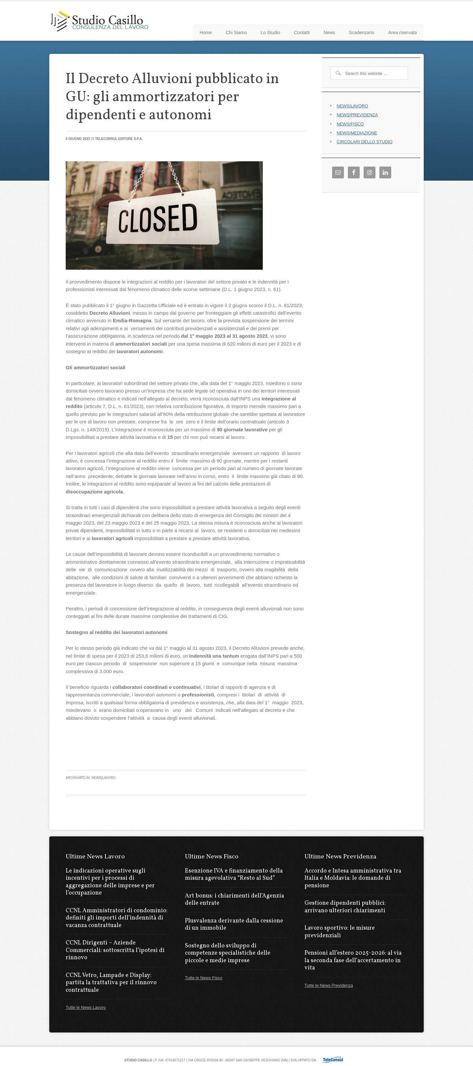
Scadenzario (361, 32)
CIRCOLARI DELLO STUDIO (365, 141)
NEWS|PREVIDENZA (357, 114)
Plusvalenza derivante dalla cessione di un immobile (234, 925)
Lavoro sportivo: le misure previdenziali (339, 932)
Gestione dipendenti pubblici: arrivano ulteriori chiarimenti (345, 907)
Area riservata (402, 32)
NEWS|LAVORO (352, 105)
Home (206, 32)
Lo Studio (270, 32)
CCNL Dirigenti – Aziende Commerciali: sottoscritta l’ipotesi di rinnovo (115, 950)
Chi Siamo (236, 32)
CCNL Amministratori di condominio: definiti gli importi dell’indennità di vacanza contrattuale (117, 918)
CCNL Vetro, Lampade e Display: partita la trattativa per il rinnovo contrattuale (111, 982)
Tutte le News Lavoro (86, 1007)
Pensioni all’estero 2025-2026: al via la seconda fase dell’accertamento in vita (353, 960)
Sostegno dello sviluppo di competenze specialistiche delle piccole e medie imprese (227, 953)
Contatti (302, 32)
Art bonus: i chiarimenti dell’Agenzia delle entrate (234, 900)
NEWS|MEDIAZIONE (357, 132)
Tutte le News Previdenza (328, 985)
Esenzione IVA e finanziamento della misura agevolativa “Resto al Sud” (234, 875)
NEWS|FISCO (350, 124)
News (329, 32)
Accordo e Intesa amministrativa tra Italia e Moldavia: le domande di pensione (352, 878)
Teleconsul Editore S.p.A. (119, 139)
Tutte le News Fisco (203, 977)
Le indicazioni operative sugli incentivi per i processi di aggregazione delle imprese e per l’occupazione (110, 882)
